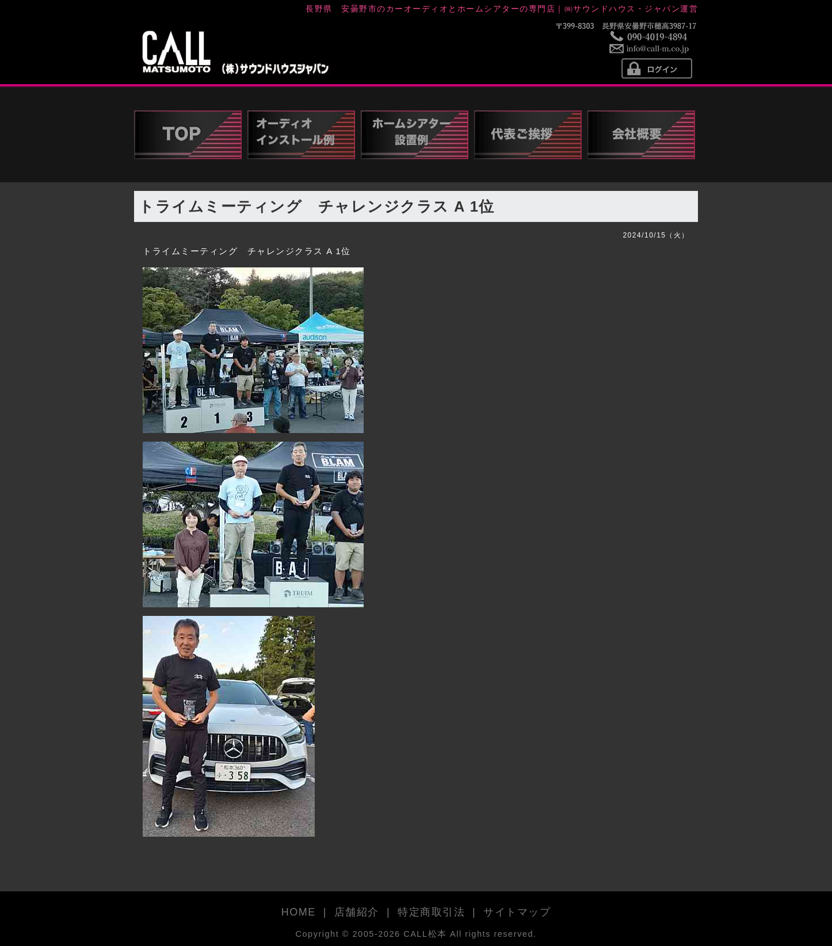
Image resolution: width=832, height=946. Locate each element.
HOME (298, 912)
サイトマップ (517, 912)
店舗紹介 (356, 912)
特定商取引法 (431, 912)
